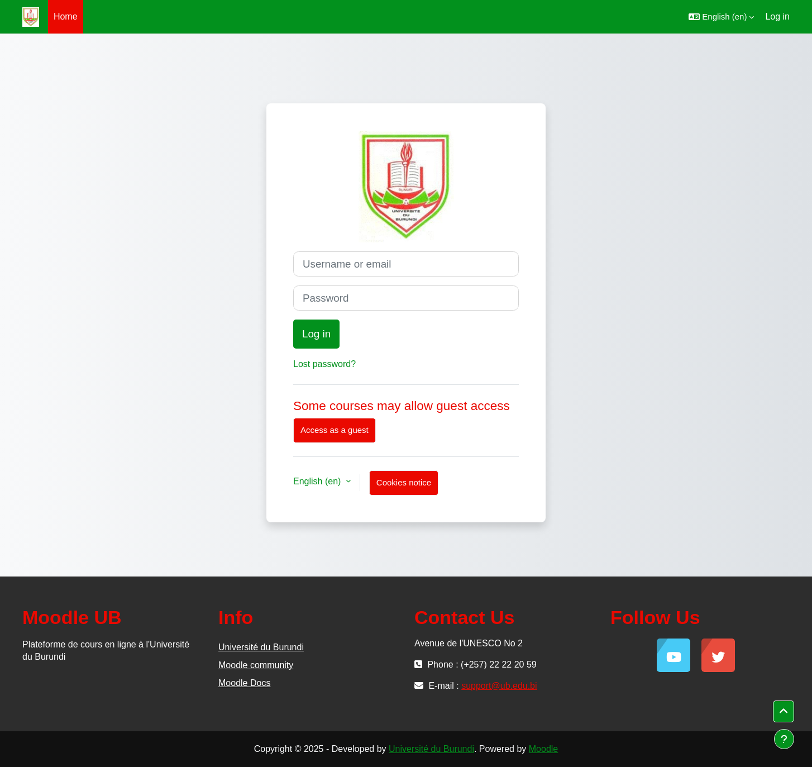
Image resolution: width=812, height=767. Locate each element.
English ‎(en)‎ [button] (318, 481)
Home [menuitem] (66, 16)
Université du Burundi (261, 647)
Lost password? (324, 364)
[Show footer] (784, 739)
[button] (721, 17)
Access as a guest (334, 430)
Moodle (543, 749)
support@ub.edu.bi (499, 685)
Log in (777, 16)
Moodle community (255, 665)
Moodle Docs (244, 683)
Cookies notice (403, 482)
